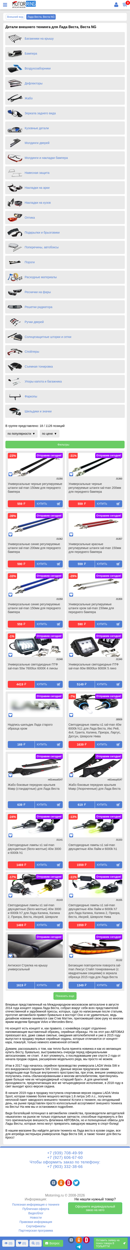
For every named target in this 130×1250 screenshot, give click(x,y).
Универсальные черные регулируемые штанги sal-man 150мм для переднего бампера (35, 487)
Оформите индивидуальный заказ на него (95, 1208)
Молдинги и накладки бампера (46, 158)
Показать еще (65, 996)
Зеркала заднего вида (40, 113)
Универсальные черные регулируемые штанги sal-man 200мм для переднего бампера (95, 487)
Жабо (29, 98)
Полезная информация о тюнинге (35, 1204)
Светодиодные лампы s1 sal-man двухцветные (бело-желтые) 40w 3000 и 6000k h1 (34, 848)
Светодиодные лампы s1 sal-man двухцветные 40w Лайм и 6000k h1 (93, 847)
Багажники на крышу (39, 38)
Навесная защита (37, 172)
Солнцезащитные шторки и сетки (48, 337)
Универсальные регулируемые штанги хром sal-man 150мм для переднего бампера (91, 608)
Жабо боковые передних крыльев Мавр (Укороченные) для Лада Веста (95, 786)
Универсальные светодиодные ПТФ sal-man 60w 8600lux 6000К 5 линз (94, 666)
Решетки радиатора (38, 307)
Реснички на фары (38, 292)
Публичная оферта (35, 1209)
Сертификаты (35, 1226)
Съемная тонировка (39, 366)
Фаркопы (31, 396)
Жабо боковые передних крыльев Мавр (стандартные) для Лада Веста (33, 786)
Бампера (31, 53)
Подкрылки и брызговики (42, 232)
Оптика (30, 217)
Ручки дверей (34, 322)
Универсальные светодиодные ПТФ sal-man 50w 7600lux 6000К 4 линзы (33, 666)
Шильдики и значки (38, 411)
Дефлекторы (34, 83)
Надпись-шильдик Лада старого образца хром (30, 726)
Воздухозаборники (38, 68)
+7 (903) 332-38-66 (65, 1166)
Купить (42, 503)
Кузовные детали (37, 128)
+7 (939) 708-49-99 (65, 1153)
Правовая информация (35, 1222)
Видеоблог (35, 1213)
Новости (36, 1217)
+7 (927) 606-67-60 (65, 1157)
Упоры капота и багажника (43, 381)
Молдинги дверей (37, 143)
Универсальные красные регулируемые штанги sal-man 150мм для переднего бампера (95, 548)
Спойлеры (32, 351)
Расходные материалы (41, 277)
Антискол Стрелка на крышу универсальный (28, 967)
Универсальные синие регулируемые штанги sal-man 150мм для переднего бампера (34, 608)
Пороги (30, 262)
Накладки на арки (37, 187)
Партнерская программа (36, 1230)
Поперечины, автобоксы (42, 247)
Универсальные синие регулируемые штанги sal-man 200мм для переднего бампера (34, 548)
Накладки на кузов (38, 202)
